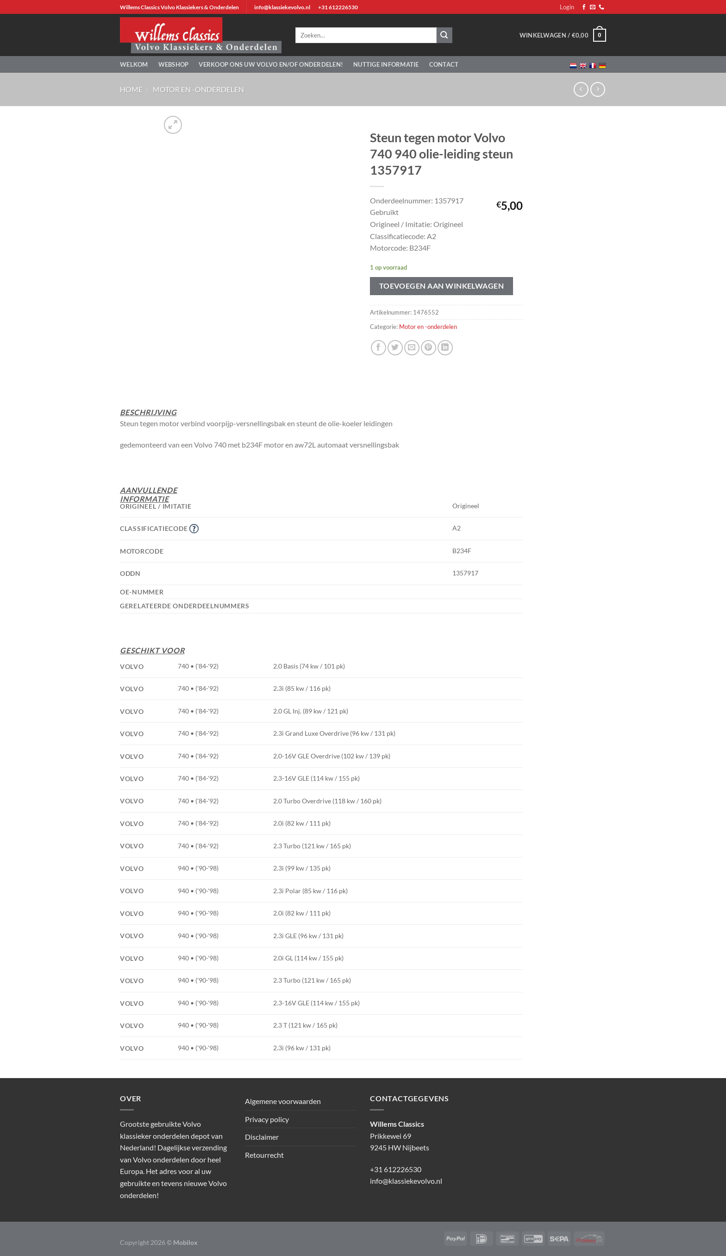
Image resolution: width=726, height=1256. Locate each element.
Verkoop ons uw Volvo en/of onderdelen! (271, 64)
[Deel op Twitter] (395, 347)
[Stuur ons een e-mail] (592, 7)
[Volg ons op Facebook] (584, 7)
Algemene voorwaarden (283, 1101)
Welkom (134, 64)
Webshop (173, 64)
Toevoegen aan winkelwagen (441, 286)
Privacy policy (267, 1119)
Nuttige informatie (386, 64)
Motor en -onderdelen (198, 89)
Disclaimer (262, 1136)
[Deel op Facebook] (378, 347)
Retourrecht (264, 1154)
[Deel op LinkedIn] (445, 347)
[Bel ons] (601, 7)
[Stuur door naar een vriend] (411, 347)
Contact (444, 64)
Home (131, 89)
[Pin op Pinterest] (428, 347)
